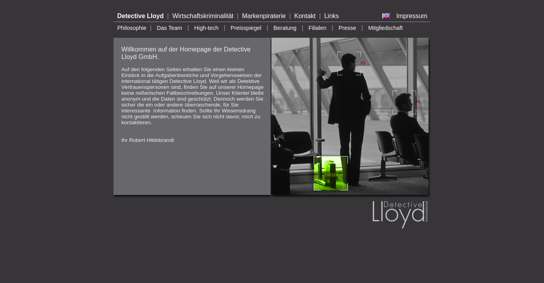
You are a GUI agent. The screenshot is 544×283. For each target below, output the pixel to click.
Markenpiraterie (264, 16)
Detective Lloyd (140, 16)
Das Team (169, 28)
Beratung (284, 28)
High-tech (206, 28)
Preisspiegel (246, 28)
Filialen (317, 28)
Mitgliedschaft (385, 28)
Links (331, 16)
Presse (347, 28)
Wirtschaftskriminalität (203, 16)
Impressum (411, 16)
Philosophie (131, 28)
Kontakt (304, 16)
